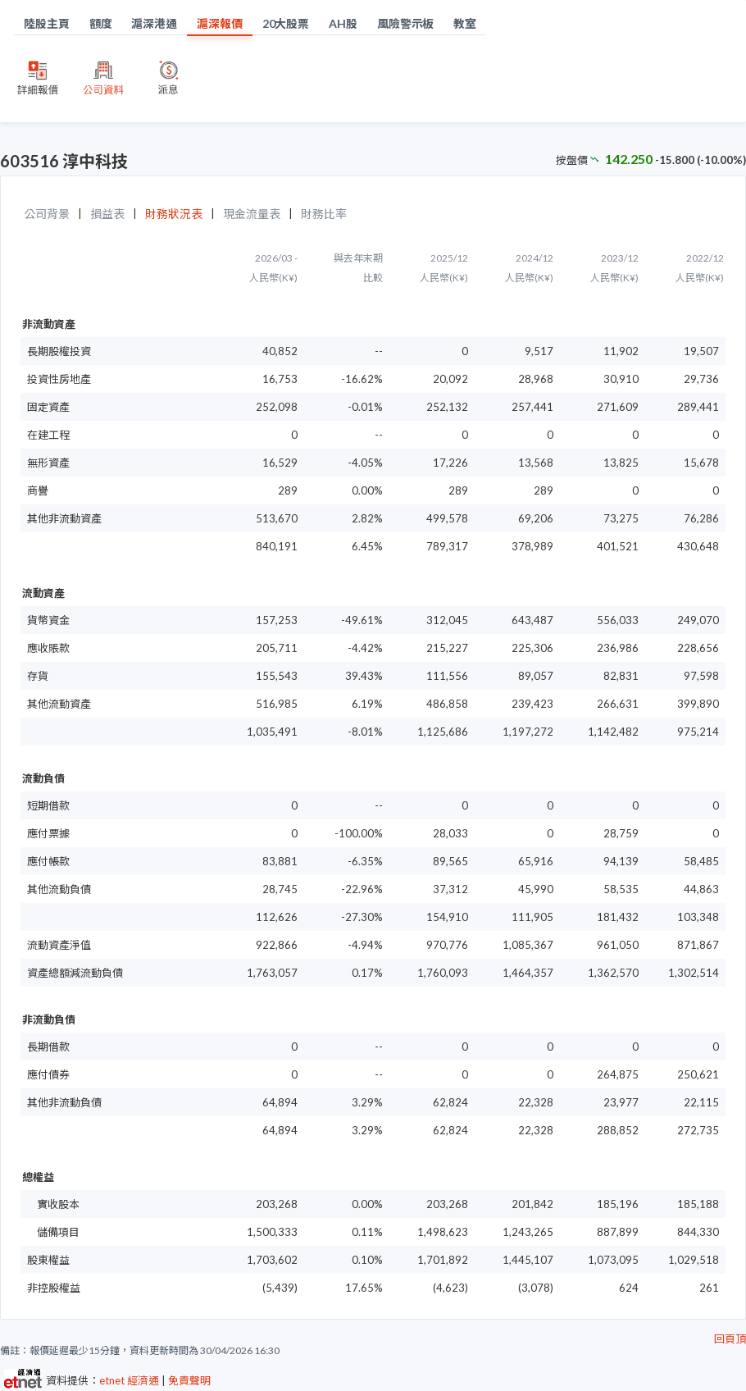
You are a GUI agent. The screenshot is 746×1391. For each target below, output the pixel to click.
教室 (464, 23)
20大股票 (286, 23)
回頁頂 (730, 1338)
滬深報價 (220, 23)
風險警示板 (405, 23)
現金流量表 (251, 214)
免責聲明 (189, 1380)
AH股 (343, 23)
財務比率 (324, 214)
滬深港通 (154, 23)
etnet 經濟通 (129, 1380)
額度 (100, 23)
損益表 (107, 214)
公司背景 (47, 214)
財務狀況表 (173, 214)
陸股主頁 (47, 23)
